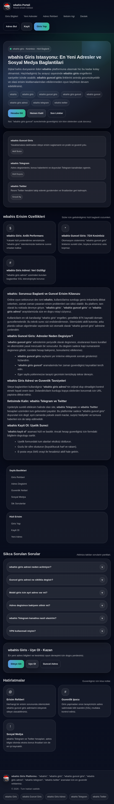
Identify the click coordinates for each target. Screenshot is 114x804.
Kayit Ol (15, 530)
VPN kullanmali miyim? (57, 631)
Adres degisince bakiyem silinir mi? (57, 605)
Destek (83, 16)
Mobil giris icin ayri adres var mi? (57, 592)
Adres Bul (11, 26)
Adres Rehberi (50, 16)
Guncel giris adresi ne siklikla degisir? (57, 579)
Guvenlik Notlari (19, 490)
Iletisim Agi (68, 16)
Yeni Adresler (30, 16)
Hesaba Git (17, 113)
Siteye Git (16, 664)
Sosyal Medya (18, 497)
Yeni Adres (16, 536)
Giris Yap (42, 26)
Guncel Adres (50, 664)
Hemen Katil (36, 113)
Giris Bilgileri (11, 16)
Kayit (27, 26)
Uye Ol (32, 664)
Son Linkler (56, 113)
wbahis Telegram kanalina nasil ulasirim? (57, 618)
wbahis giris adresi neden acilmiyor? (57, 567)
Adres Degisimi (19, 483)
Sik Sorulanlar (18, 503)
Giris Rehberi (18, 477)
